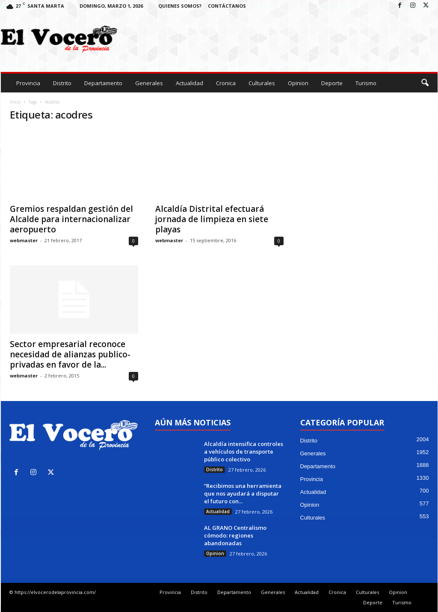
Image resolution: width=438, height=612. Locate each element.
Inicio (15, 102)
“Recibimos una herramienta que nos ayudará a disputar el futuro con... (242, 493)
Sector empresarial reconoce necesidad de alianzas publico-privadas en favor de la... (70, 354)
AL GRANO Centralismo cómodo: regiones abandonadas (235, 535)
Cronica (226, 83)
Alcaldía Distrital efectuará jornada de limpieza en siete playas (211, 219)
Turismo (365, 83)
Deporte (332, 83)
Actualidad (189, 83)
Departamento (103, 83)
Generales (149, 83)
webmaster (24, 240)
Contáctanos (227, 6)
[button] (424, 83)
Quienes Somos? (179, 6)
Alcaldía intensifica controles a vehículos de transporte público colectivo (243, 451)
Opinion (298, 83)
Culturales (262, 83)
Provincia (28, 83)
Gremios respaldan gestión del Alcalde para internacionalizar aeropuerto (71, 219)
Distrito (62, 83)
